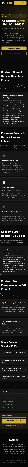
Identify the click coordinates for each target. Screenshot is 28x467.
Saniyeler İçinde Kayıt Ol (14, 425)
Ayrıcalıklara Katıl (14, 48)
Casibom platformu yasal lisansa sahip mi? (13, 353)
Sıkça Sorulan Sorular (8, 407)
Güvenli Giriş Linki (7, 396)
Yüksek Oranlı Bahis (8, 401)
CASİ (6, 3)
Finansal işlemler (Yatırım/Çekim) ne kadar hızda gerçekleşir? (12, 369)
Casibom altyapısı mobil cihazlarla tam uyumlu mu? (13, 377)
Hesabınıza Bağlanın (14, 420)
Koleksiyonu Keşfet (14, 53)
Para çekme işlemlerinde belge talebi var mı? (13, 361)
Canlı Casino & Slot (7, 399)
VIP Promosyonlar (7, 404)
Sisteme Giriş (20, 3)
